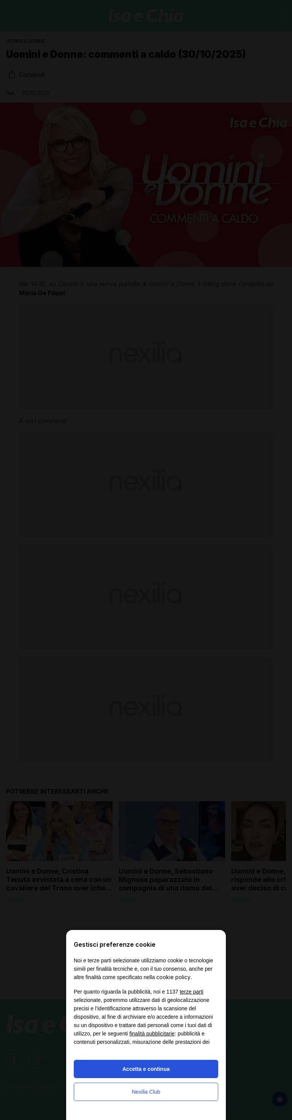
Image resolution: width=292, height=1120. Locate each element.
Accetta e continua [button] (146, 1069)
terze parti (191, 992)
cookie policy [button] (173, 977)
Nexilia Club (146, 1092)
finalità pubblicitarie (152, 1034)
